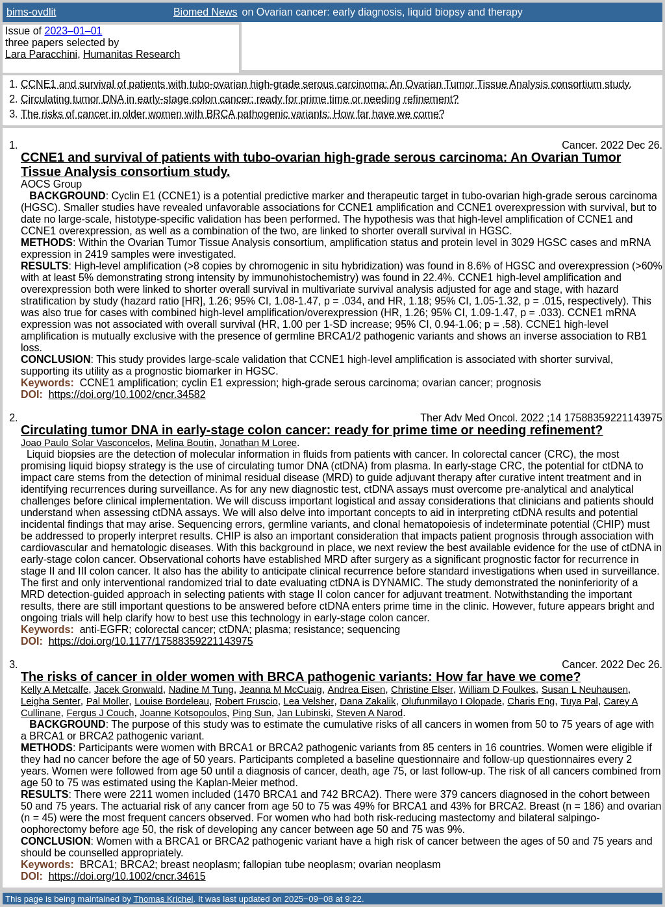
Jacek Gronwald (128, 689)
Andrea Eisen (357, 689)
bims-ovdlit (31, 12)
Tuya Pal (579, 701)
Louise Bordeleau (171, 701)
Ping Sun (251, 713)
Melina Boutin (185, 443)
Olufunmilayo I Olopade (451, 701)
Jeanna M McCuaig (281, 689)
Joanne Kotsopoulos (183, 713)
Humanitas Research (131, 54)
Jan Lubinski (304, 713)
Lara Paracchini (41, 54)
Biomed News (205, 12)
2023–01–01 (73, 30)
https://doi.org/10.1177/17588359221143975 (151, 641)
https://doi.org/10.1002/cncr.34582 (127, 394)
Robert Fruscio (246, 701)
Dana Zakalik (367, 701)
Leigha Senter (51, 701)
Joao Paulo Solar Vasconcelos (85, 443)
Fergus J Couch (100, 713)
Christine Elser (422, 689)
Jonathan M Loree (258, 443)
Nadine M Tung (201, 689)
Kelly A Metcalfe (54, 689)
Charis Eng (531, 701)
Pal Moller (107, 701)
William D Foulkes (497, 689)
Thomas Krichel (163, 899)
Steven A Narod (369, 713)
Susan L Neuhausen (585, 689)
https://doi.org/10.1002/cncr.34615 (127, 876)
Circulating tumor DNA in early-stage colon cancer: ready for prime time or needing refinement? (239, 99)
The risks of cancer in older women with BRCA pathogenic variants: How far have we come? (233, 113)
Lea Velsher (309, 701)
